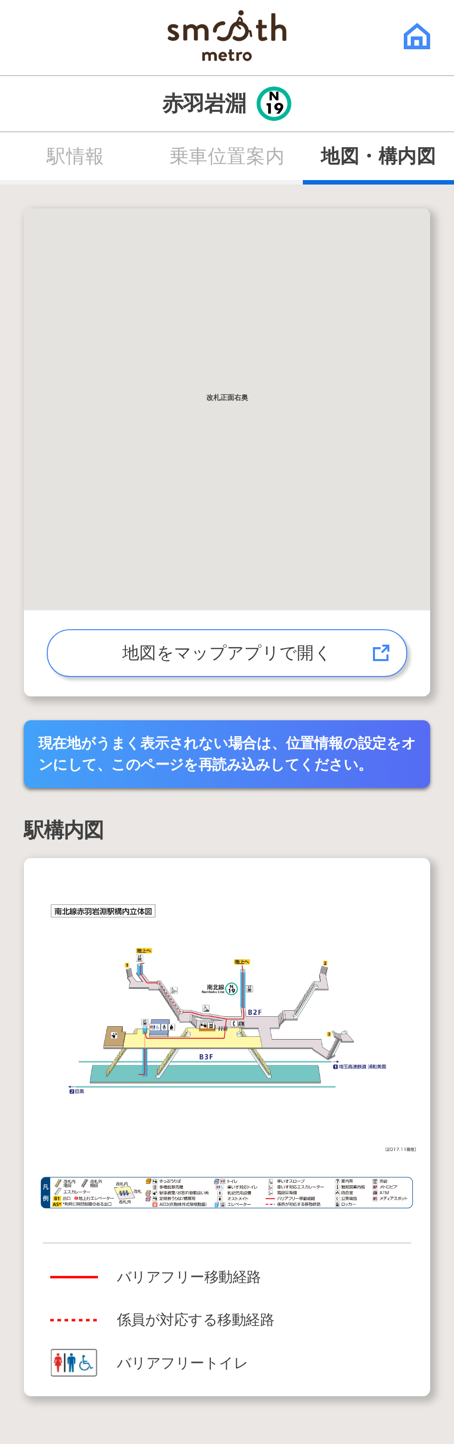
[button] (227, 400)
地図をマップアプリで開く (227, 653)
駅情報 (75, 156)
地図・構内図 (378, 156)
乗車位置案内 (227, 156)
